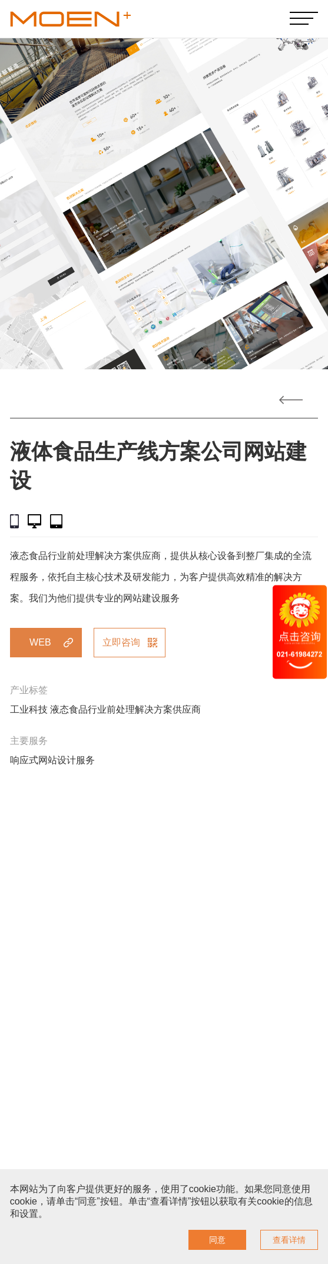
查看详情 (289, 1240)
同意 (217, 1240)
